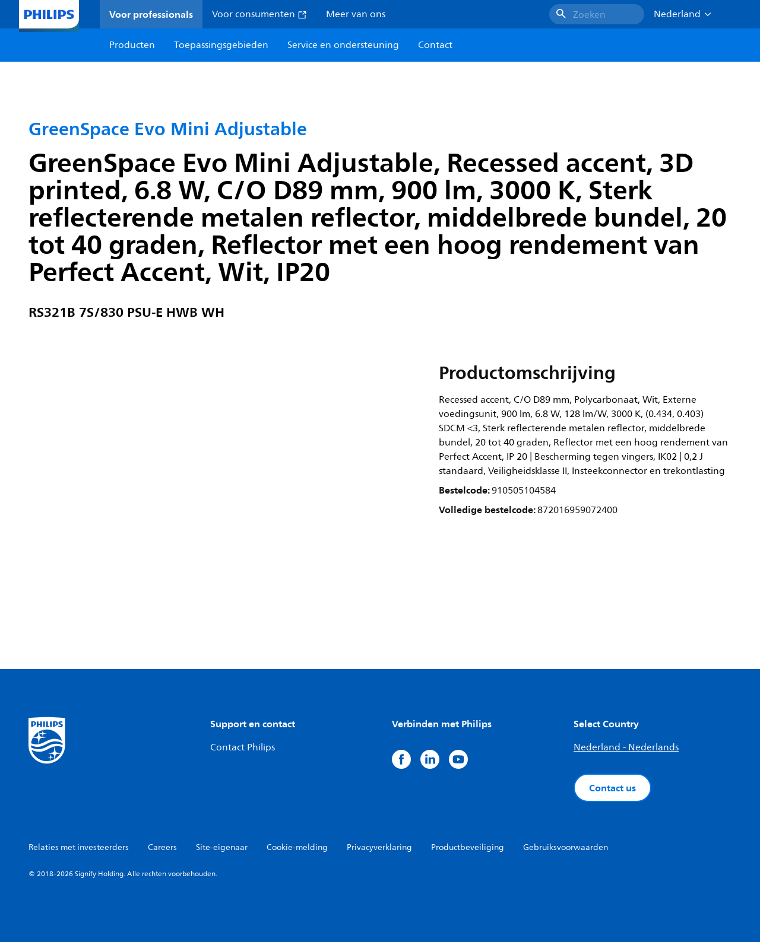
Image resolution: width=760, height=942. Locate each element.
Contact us (612, 787)
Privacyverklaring (379, 847)
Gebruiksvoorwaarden (565, 847)
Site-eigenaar (222, 847)
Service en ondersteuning (343, 45)
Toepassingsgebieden (221, 45)
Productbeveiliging (467, 847)
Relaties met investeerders (78, 847)
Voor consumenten (259, 14)
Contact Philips (242, 747)
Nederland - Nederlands (626, 747)
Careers (162, 847)
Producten (132, 45)
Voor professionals (151, 14)
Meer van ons (355, 14)
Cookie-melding (297, 847)
